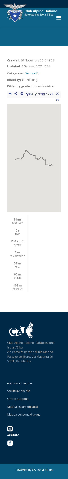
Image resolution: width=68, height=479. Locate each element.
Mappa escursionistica (22, 407)
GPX (38, 94)
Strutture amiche (18, 391)
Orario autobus (17, 399)
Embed (47, 94)
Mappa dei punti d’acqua (23, 414)
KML (29, 94)
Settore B (31, 73)
